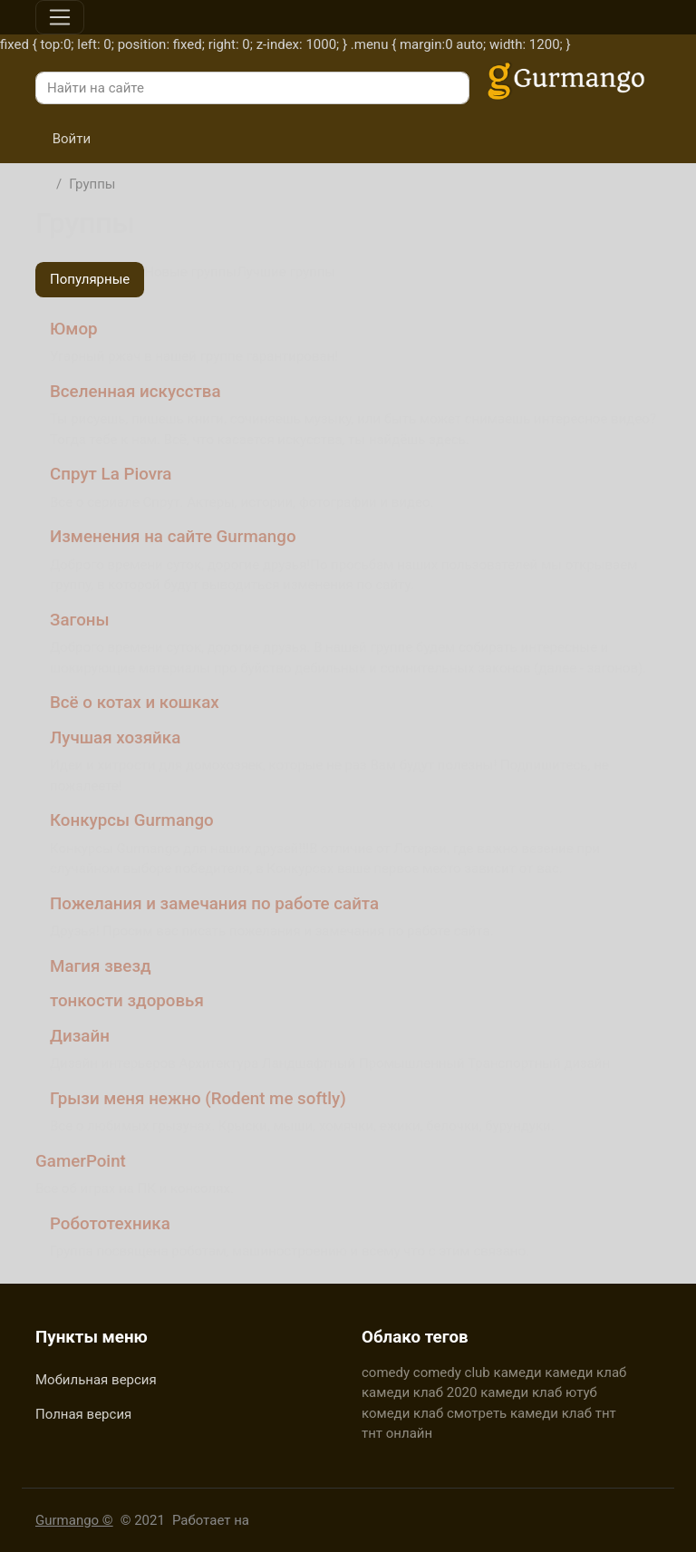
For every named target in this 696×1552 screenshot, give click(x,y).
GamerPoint (80, 1161)
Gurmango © (74, 1520)
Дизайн (80, 1036)
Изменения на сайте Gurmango (173, 537)
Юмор (74, 329)
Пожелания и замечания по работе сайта (214, 904)
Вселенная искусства (135, 392)
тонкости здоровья (127, 1001)
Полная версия (83, 1414)
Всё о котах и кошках (134, 703)
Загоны (80, 620)
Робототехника (110, 1224)
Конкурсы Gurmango (132, 820)
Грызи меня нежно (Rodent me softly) (198, 1099)
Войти (63, 139)
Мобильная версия (96, 1380)
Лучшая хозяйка (115, 738)
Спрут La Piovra (110, 474)
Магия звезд (100, 966)
